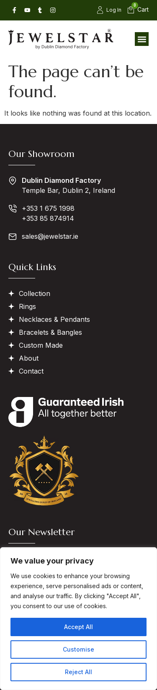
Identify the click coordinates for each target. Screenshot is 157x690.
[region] (78, 618)
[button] (142, 39)
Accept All (78, 626)
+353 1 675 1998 (48, 208)
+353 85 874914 (48, 218)
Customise (78, 649)
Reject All (78, 671)
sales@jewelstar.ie (50, 236)
